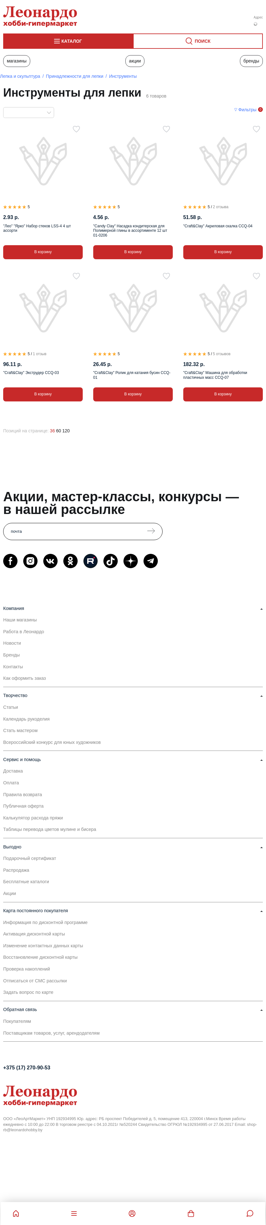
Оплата (11, 782)
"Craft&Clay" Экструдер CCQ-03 (31, 372)
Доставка (13, 771)
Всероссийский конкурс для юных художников (52, 742)
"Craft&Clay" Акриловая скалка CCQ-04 (218, 226)
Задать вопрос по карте (28, 992)
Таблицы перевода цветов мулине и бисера (49, 829)
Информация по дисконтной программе (45, 922)
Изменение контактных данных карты (43, 945)
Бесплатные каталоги (26, 881)
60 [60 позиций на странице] (58, 430)
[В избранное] (76, 129)
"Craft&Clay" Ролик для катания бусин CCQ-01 (132, 374)
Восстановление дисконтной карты (40, 957)
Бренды (251, 60)
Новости (12, 643)
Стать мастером (20, 730)
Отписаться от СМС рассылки (35, 980)
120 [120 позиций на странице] (66, 430)
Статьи (10, 707)
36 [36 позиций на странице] (52, 430)
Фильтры (247, 109)
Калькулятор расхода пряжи (33, 817)
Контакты (13, 666)
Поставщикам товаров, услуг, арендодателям (51, 1033)
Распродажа (16, 870)
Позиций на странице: (26, 430)
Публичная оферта (23, 806)
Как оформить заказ (24, 678)
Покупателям (17, 1021)
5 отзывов (221, 354)
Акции (135, 60)
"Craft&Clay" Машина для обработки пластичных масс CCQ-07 (215, 374)
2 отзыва (220, 207)
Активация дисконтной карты (34, 933)
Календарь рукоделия (26, 719)
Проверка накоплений (26, 969)
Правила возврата (22, 794)
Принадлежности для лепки (74, 76)
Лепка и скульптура (20, 76)
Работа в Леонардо (23, 631)
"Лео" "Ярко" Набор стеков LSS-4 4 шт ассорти (37, 228)
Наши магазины (20, 619)
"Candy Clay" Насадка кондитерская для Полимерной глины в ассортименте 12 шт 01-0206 (130, 231)
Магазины (16, 60)
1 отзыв (39, 354)
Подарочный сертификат (29, 858)
